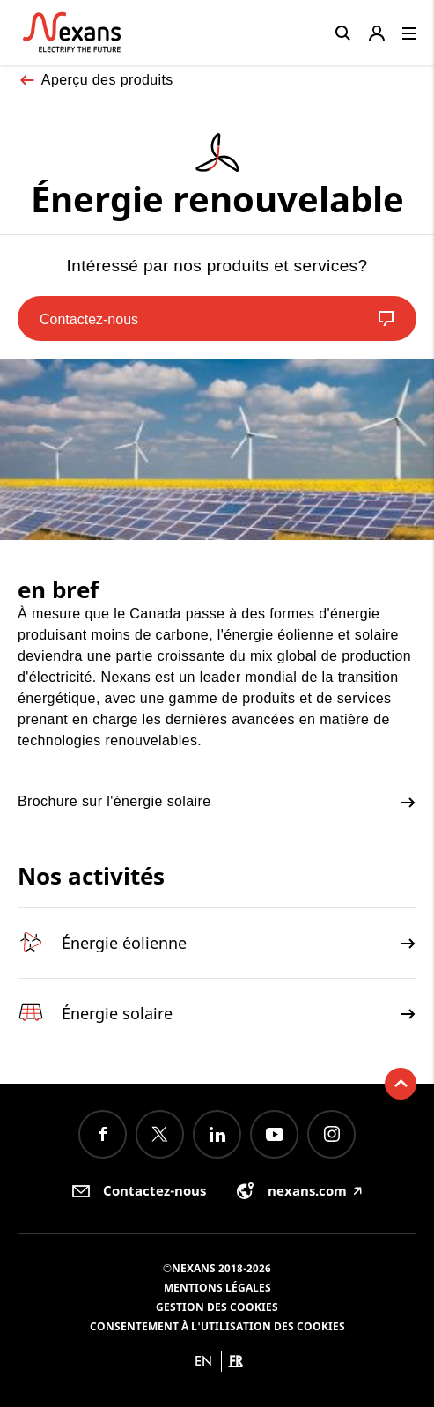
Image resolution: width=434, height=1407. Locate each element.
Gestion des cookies (217, 1307)
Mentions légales (217, 1287)
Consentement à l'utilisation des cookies (217, 1326)
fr (236, 1360)
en (203, 1360)
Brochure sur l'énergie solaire (217, 802)
